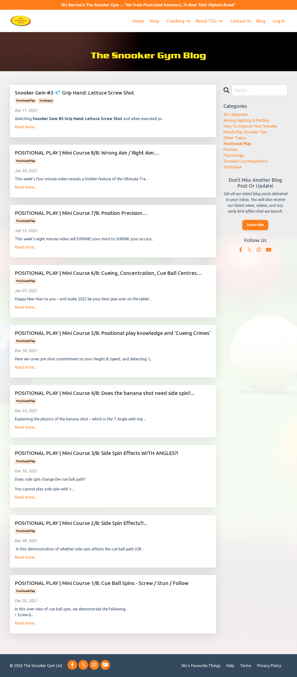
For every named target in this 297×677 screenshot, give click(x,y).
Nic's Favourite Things (201, 665)
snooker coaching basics (245, 161)
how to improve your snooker (250, 126)
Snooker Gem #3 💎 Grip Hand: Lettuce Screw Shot (74, 92)
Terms (245, 665)
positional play (25, 100)
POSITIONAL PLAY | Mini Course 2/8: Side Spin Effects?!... (81, 523)
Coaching (178, 20)
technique (46, 100)
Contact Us (240, 20)
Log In (279, 20)
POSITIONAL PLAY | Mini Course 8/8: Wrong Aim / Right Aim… (87, 153)
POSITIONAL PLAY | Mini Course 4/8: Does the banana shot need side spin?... (104, 393)
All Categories (235, 114)
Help (230, 665)
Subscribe (255, 225)
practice (230, 149)
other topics (234, 138)
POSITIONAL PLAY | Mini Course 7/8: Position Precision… (81, 213)
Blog (260, 20)
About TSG (209, 20)
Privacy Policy (269, 665)
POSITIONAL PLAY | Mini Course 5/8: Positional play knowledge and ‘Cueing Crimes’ (113, 333)
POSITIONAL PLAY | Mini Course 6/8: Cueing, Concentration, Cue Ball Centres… (108, 273)
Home (138, 20)
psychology (233, 155)
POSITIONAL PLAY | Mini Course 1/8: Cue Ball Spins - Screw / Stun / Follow (101, 583)
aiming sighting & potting (246, 120)
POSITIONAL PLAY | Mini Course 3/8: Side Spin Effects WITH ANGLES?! (96, 453)
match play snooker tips (245, 132)
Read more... (25, 127)
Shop (154, 20)
